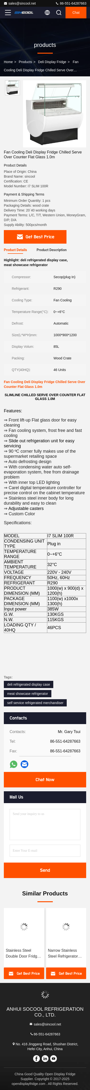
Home (8, 62)
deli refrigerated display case (28, 684)
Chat (76, 13)
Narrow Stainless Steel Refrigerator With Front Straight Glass (64, 953)
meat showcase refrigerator (27, 694)
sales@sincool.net (20, 3)
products (25, 62)
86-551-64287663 (70, 3)
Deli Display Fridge (52, 62)
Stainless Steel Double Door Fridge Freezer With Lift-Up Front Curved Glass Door (23, 953)
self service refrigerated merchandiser (35, 703)
